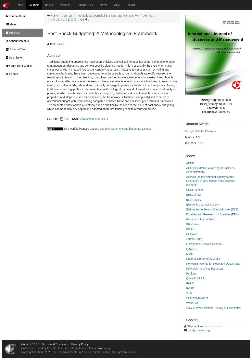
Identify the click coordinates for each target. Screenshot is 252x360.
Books (49, 5)
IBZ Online (192, 224)
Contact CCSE (30, 344)
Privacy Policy (79, 344)
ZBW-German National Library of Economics (213, 308)
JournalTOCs (194, 239)
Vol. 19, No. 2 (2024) (63, 19)
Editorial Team (15, 49)
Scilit (189, 293)
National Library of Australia (203, 258)
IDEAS (190, 229)
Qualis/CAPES (195, 278)
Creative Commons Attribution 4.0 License (125, 128)
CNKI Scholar (194, 189)
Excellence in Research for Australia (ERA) (212, 214)
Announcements (16, 41)
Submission (13, 57)
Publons (191, 273)
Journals (34, 5)
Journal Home (15, 16)
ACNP (190, 163)
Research (65, 5)
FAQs (116, 5)
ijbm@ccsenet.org (199, 330)
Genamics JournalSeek (200, 219)
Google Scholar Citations (200, 131)
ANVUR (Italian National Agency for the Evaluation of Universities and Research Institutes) (210, 180)
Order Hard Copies (18, 65)
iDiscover (192, 234)
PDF (66, 119)
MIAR (189, 253)
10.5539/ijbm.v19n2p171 (93, 118)
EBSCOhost (193, 194)
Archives (148, 15)
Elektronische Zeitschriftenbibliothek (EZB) (212, 209)
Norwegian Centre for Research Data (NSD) (213, 263)
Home (19, 5)
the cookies (98, 348)
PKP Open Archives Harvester (204, 268)
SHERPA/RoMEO (197, 298)
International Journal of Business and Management (108, 15)
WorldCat (192, 303)
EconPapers (193, 199)
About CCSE (86, 5)
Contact (130, 5)
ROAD (190, 288)
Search (11, 74)
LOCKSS (191, 248)
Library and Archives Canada (204, 244)
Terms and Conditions (55, 344)
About (10, 24)
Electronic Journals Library (202, 204)
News (103, 5)
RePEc (190, 283)
